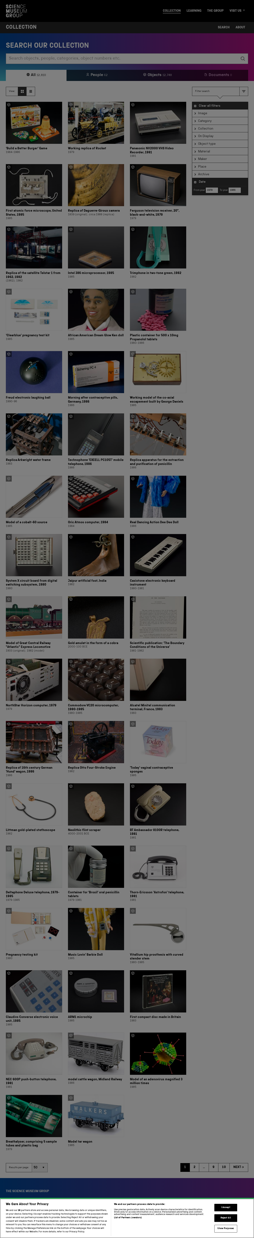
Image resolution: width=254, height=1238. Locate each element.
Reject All (226, 1221)
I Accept (225, 1211)
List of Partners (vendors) (128, 1221)
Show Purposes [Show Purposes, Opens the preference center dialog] (225, 1232)
